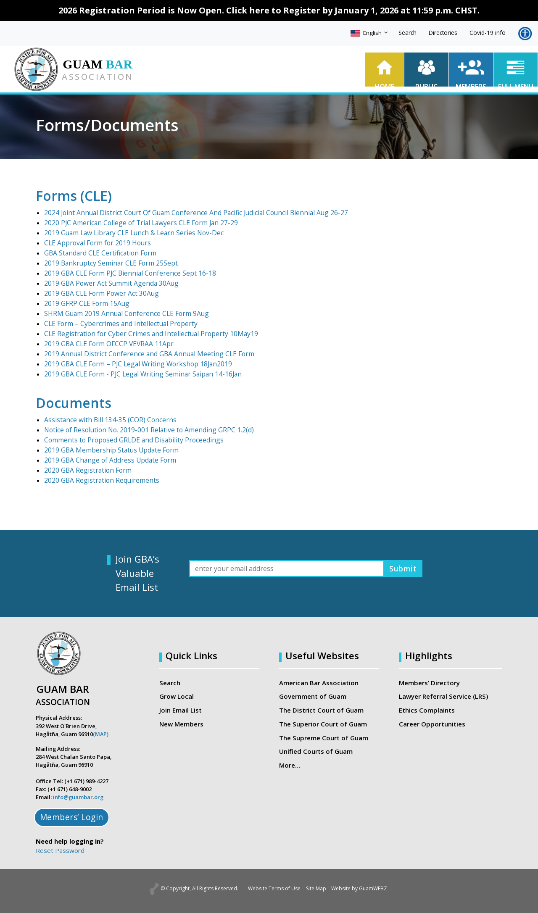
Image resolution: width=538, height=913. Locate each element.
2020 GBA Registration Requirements (99, 480)
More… (289, 764)
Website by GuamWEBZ (366, 889)
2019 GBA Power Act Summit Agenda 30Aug (109, 283)
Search (407, 33)
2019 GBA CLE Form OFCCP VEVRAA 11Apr (107, 343)
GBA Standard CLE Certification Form (97, 253)
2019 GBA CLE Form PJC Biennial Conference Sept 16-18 (126, 273)
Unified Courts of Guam (315, 751)
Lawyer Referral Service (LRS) (443, 696)
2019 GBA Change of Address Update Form (107, 460)
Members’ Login (71, 817)
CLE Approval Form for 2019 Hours (95, 243)
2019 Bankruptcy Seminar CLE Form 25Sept (107, 263)
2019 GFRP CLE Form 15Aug (86, 303)
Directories (443, 33)
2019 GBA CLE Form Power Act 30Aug (100, 293)
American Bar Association (319, 683)
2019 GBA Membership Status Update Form (109, 450)
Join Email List (180, 710)
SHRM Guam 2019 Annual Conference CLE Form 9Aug (123, 313)
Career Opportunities (431, 723)
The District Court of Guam (321, 710)
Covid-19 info (487, 33)
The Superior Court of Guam (322, 723)
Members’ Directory (429, 683)
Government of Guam (312, 696)
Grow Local (176, 696)
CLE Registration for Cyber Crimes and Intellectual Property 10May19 (145, 333)
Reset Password (60, 850)
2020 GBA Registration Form (86, 470)
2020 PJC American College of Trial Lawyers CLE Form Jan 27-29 (136, 222)
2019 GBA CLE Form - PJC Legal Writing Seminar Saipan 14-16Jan (138, 374)
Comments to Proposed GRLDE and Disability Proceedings (129, 440)
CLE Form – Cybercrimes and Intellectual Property (116, 323)
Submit (401, 568)
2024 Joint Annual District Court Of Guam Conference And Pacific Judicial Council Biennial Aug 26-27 (186, 212)
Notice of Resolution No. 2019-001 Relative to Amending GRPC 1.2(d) (145, 430)
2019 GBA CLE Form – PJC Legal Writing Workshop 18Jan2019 (133, 364)
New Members (181, 723)
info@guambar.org (78, 797)
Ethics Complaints (426, 710)
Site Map (316, 889)
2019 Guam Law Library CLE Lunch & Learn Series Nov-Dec (130, 233)
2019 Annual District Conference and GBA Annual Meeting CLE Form (142, 354)
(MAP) (100, 734)
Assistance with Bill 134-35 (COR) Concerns (107, 420)
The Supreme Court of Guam (323, 737)
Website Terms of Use (268, 889)
